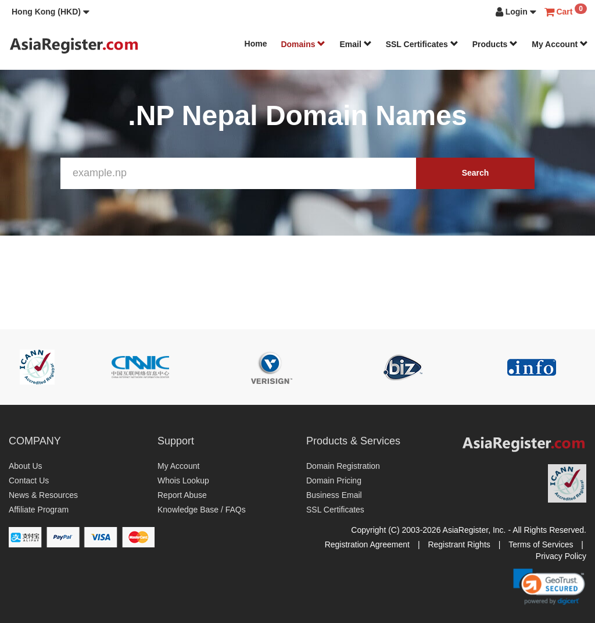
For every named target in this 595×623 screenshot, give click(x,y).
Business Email (334, 495)
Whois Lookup (183, 480)
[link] (549, 586)
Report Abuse (182, 495)
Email (355, 44)
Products (495, 44)
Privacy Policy (561, 556)
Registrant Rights (459, 544)
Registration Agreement (367, 544)
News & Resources (43, 495)
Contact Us (29, 480)
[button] (50, 11)
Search (475, 172)
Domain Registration (343, 466)
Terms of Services (540, 544)
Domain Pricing (333, 480)
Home (256, 43)
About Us (25, 466)
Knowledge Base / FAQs (201, 509)
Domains (303, 44)
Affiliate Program (39, 509)
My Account (560, 44)
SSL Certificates (422, 44)
